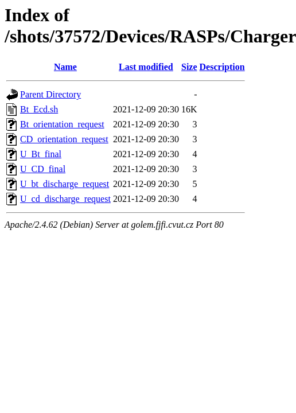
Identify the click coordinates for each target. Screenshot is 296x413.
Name (65, 67)
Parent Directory (50, 94)
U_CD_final (42, 169)
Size (189, 67)
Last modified (146, 67)
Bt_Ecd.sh (39, 109)
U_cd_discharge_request (65, 199)
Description (222, 67)
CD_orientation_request (64, 139)
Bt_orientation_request (62, 124)
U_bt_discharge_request (64, 184)
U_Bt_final (40, 154)
